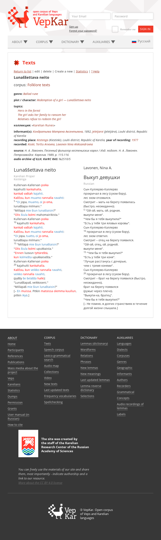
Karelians (14, 384)
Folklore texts (39, 84)
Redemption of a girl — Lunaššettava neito (64, 100)
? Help (95, 71)
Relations (86, 356)
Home (12, 344)
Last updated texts (56, 390)
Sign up (73, 26)
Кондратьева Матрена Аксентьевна (58, 131)
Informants (124, 374)
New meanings (90, 374)
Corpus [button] (44, 42)
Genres (122, 362)
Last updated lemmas (95, 380)
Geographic (124, 368)
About (12, 338)
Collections (51, 372)
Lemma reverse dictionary (90, 388)
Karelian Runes (43, 125)
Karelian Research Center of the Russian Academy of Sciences (65, 447)
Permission (15, 402)
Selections (87, 396)
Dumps (12, 396)
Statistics (82, 71)
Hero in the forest (29, 110)
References (15, 356)
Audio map (51, 366)
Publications (16, 362)
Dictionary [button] (72, 42)
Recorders (124, 386)
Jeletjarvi (97, 131)
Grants (12, 408)
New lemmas (89, 368)
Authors (122, 380)
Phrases (85, 362)
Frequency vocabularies (60, 396)
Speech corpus (54, 349)
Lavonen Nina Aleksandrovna (74, 144)
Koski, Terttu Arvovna (41, 144)
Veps (11, 378)
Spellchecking (53, 402)
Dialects (122, 349)
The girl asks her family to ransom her (42, 115)
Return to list (22, 71)
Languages (124, 343)
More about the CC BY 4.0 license (40, 483)
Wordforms (88, 349)
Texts (47, 343)
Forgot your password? (83, 31)
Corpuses (123, 356)
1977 (135, 140)
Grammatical (125, 392)
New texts (50, 384)
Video (48, 378)
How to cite (15, 425)
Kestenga (42, 140)
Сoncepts (123, 398)
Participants (16, 350)
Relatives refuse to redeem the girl (39, 119)
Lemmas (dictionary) (94, 343)
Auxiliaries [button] (104, 42)
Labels (121, 414)
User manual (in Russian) (18, 416)
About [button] (20, 42)
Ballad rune (30, 94)
